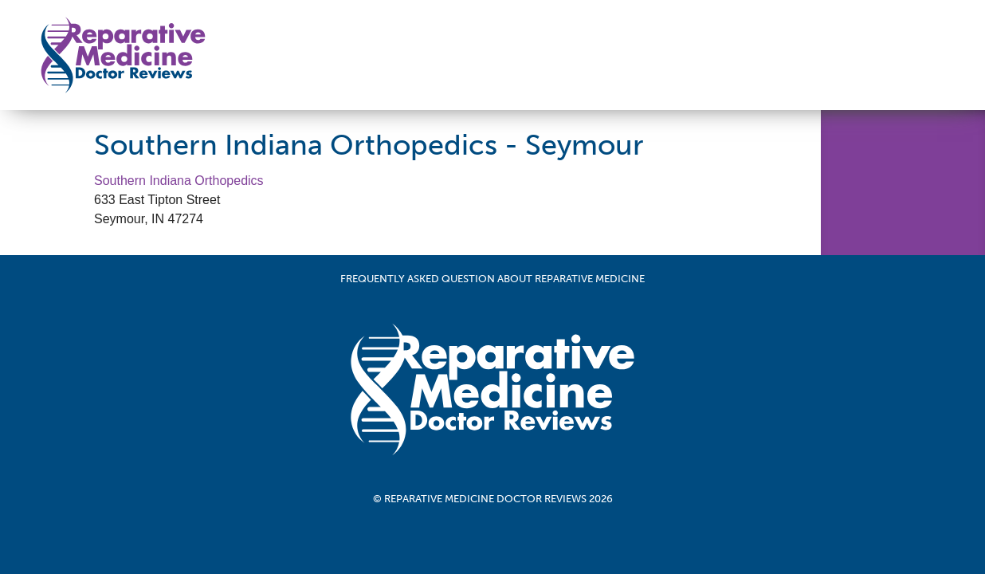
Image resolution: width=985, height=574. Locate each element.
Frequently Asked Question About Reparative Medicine (492, 279)
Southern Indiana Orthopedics (179, 180)
